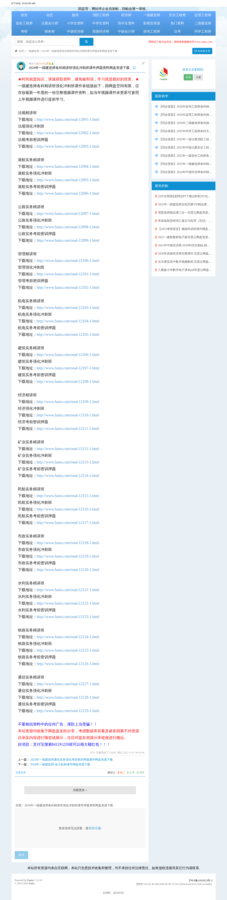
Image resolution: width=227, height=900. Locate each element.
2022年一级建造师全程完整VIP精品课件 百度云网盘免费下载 (183, 204)
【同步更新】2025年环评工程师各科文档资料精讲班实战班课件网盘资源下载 (183, 131)
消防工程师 (100, 15)
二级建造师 (202, 23)
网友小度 (34, 63)
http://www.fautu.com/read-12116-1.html (68, 509)
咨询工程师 (151, 31)
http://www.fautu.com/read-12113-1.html (68, 462)
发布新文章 (202, 51)
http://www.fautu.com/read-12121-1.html (68, 590)
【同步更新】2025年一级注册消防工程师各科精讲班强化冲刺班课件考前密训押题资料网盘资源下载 (183, 139)
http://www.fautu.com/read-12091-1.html (68, 119)
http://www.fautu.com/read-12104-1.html (68, 321)
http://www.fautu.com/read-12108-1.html (68, 381)
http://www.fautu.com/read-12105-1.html (68, 334)
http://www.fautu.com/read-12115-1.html (68, 496)
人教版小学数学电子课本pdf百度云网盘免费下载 (183, 270)
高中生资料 (126, 23)
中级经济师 (75, 31)
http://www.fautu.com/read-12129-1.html (68, 711)
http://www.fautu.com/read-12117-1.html (68, 523)
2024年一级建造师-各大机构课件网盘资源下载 (60, 764)
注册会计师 (49, 23)
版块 (75, 15)
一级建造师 (151, 15)
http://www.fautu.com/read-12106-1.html (68, 355)
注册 (98, 828)
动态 (49, 15)
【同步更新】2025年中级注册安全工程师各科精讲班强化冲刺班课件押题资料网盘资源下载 (183, 147)
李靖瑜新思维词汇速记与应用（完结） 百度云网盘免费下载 (183, 220)
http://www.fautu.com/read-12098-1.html (68, 227)
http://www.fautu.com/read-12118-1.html (68, 543)
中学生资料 (100, 23)
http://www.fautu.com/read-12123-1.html (68, 617)
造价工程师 (24, 23)
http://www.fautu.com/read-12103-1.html (68, 308)
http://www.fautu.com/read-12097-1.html (68, 213)
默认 (111, 772)
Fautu (30, 880)
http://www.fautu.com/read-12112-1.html (68, 449)
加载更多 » (80, 790)
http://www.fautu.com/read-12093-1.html (68, 146)
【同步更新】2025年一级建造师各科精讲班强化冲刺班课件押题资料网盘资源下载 (183, 163)
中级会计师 (126, 31)
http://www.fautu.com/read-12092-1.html (68, 133)
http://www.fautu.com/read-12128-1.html (68, 697)
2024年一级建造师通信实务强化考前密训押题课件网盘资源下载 (71, 759)
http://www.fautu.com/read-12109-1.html (68, 402)
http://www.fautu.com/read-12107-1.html (68, 368)
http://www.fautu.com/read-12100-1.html (68, 260)
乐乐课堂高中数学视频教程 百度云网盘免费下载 (183, 261)
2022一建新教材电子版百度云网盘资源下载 (183, 237)
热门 (121, 772)
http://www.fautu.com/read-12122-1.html (68, 603)
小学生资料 (75, 23)
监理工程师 (202, 15)
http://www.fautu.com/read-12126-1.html (68, 664)
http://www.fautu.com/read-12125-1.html (68, 650)
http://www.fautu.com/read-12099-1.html (68, 240)
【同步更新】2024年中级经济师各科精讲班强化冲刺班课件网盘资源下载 (183, 172)
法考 (177, 31)
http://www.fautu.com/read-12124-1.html (68, 637)
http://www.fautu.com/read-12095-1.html (68, 180)
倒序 (140, 772)
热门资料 (177, 23)
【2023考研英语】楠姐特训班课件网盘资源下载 (183, 229)
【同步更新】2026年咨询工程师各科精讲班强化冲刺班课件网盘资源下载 (183, 106)
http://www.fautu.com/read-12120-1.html (68, 570)
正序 (131, 772)
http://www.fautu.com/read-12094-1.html (68, 166)
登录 (91, 828)
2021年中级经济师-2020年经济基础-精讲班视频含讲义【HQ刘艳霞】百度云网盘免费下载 (183, 245)
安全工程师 (177, 15)
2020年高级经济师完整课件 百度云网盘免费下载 (183, 253)
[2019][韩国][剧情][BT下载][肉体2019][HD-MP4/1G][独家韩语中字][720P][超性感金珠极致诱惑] (183, 196)
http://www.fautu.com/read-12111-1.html (68, 428)
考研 (24, 31)
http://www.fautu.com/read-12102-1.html (68, 287)
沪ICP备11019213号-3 (200, 880)
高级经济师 (100, 31)
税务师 (50, 31)
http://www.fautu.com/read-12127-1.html (68, 684)
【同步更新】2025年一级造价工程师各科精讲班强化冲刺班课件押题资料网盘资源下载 (183, 155)
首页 (24, 15)
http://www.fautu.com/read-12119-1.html (68, 556)
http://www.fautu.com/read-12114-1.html (68, 476)
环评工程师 (202, 31)
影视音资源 (151, 23)
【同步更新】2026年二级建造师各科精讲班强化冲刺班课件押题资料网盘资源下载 (183, 123)
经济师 (126, 15)
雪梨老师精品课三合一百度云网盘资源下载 (183, 212)
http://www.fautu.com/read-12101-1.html (68, 274)
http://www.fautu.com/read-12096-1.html (68, 193)
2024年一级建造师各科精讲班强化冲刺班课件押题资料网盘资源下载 (79, 51)
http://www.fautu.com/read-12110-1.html (68, 415)
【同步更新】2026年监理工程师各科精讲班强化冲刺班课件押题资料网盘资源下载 (183, 114)
